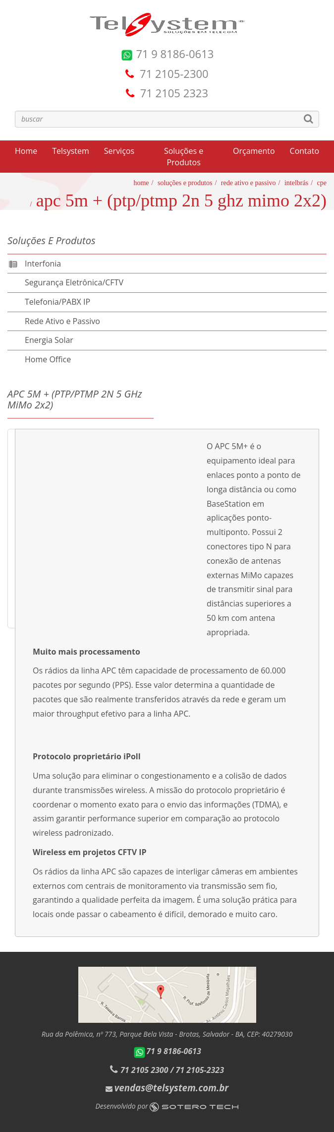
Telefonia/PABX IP (57, 301)
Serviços (119, 150)
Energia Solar (49, 339)
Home (26, 150)
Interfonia (43, 263)
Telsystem (70, 150)
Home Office (48, 359)
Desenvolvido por (167, 1106)
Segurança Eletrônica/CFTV (74, 282)
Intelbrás (296, 183)
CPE (322, 183)
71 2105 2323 (174, 92)
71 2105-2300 (174, 73)
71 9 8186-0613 (167, 53)
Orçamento (254, 150)
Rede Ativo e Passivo (248, 183)
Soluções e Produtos (183, 156)
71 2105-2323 (200, 1070)
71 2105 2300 (144, 1070)
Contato (304, 150)
